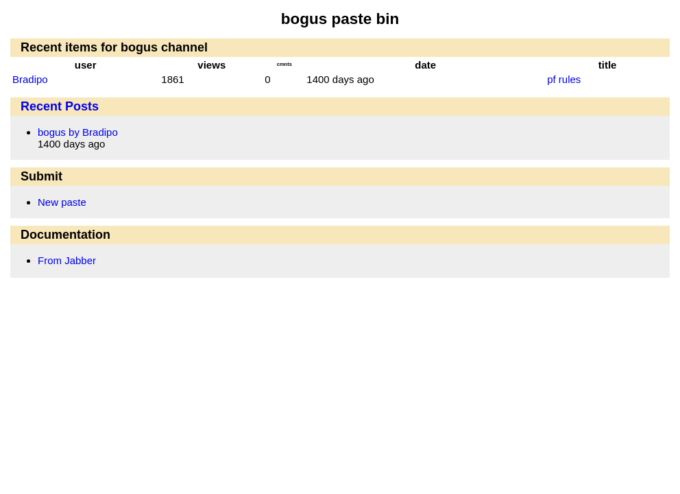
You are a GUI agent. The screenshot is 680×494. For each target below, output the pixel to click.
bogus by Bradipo (78, 132)
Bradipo (30, 79)
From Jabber (67, 260)
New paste (62, 202)
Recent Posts (60, 106)
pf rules (564, 79)
